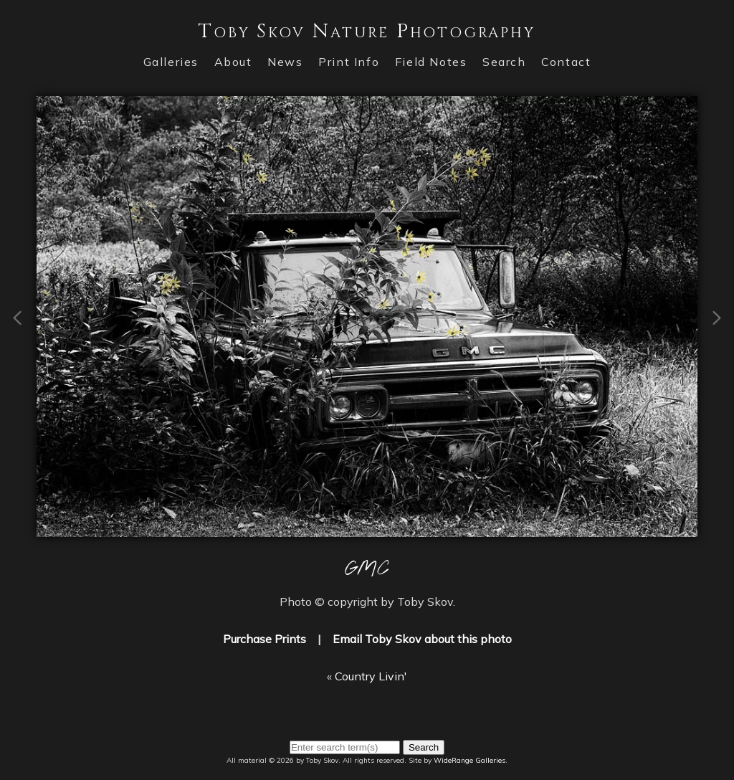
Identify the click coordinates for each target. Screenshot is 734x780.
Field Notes (431, 61)
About (233, 61)
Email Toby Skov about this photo (422, 639)
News (284, 61)
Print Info (348, 61)
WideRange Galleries (469, 760)
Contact (566, 61)
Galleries (171, 61)
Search (504, 61)
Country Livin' (371, 676)
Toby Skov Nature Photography (367, 31)
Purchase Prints (264, 639)
